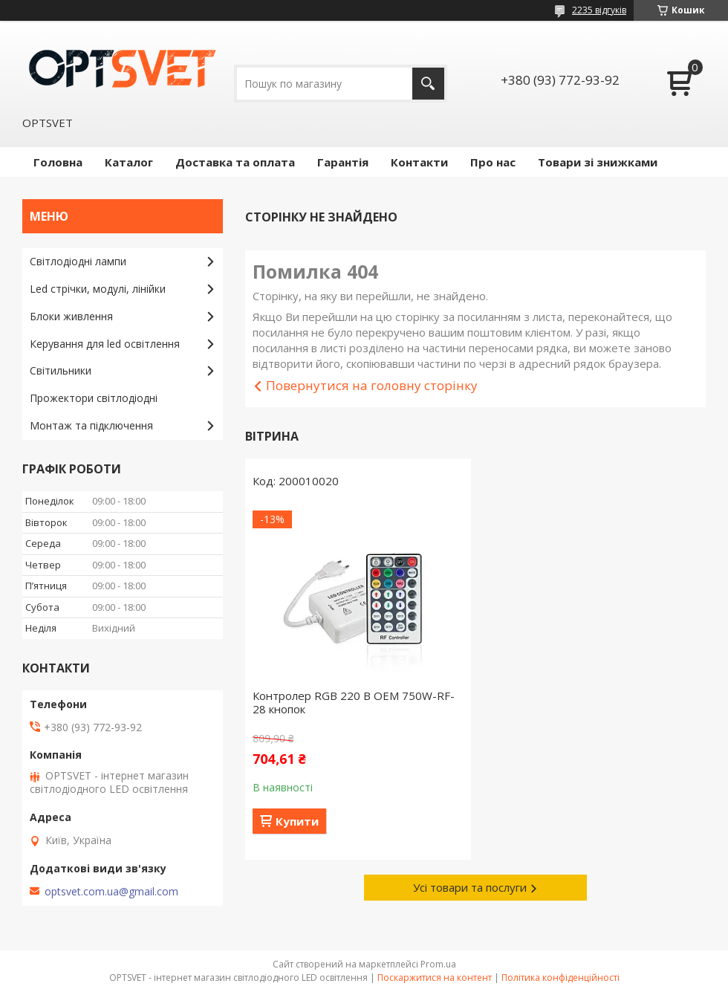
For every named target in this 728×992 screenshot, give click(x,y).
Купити (297, 821)
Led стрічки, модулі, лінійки (98, 289)
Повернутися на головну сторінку (372, 385)
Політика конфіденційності (560, 977)
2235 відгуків (599, 10)
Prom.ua (438, 964)
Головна (57, 162)
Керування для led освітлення (105, 344)
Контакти (419, 162)
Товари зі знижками (597, 162)
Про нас (493, 162)
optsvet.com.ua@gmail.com (111, 891)
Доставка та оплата (235, 162)
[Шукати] (428, 84)
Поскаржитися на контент (434, 977)
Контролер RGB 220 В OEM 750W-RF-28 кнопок (354, 702)
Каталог (129, 162)
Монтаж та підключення (91, 425)
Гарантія (342, 162)
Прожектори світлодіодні (93, 398)
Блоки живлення (71, 316)
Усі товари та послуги (470, 887)
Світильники (60, 370)
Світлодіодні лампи (78, 261)
